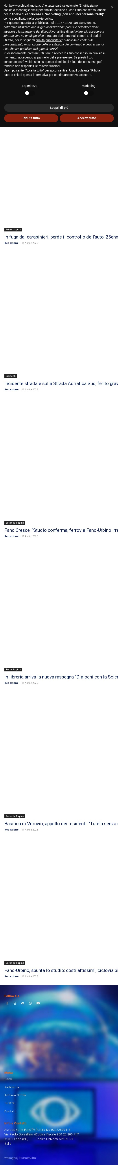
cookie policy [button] (43, 1056)
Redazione (11, 242)
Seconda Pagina (15, 522)
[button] (112, 1044)
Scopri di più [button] (59, 1145)
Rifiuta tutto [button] (31, 1156)
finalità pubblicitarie (49, 1078)
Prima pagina (13, 229)
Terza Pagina (13, 669)
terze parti (72, 1061)
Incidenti (11, 376)
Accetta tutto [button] (86, 1156)
